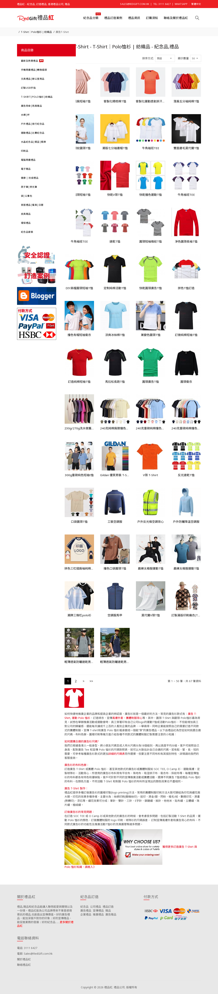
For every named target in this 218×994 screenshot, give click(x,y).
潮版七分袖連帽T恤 (115, 148)
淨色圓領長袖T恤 (186, 241)
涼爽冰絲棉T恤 (115, 335)
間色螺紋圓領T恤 (79, 148)
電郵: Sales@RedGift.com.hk (34, 953)
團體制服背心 (134, 718)
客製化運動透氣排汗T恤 (151, 101)
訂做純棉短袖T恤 (186, 335)
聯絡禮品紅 (24, 965)
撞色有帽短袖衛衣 (79, 335)
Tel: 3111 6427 (162, 4)
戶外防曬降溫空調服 (186, 522)
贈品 (108, 910)
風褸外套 (117, 718)
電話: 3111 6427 (27, 948)
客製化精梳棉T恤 (115, 101)
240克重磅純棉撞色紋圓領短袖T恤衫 (186, 428)
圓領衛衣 (186, 382)
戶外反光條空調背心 (150, 522)
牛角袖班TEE (150, 148)
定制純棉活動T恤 (115, 288)
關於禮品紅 (24, 959)
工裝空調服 (115, 522)
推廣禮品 (98, 914)
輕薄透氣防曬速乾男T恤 (79, 662)
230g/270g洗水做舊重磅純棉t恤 (79, 428)
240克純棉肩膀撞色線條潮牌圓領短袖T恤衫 (115, 428)
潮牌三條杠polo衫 (79, 615)
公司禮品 (95, 906)
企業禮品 (85, 914)
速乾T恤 (114, 241)
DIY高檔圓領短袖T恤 (79, 288)
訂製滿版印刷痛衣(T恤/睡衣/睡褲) (186, 615)
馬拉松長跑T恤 (115, 382)
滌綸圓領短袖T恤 (79, 195)
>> (91, 681)
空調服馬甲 (115, 615)
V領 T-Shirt (150, 475)
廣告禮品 (85, 910)
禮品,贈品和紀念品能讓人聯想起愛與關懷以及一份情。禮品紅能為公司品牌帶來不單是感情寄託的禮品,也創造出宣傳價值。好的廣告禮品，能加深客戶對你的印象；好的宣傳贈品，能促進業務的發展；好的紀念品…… (45, 914)
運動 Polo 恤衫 (81, 718)
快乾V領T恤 (115, 195)
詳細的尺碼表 (116, 754)
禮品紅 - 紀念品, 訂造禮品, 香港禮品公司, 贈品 (43, 4)
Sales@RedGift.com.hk (134, 4)
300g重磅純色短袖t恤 (79, 475)
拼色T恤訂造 (186, 288)
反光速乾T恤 (186, 475)
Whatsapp (181, 4)
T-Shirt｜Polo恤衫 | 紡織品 (36, 32)
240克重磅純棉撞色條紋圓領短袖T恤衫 (151, 428)
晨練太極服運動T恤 (150, 568)
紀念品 (84, 906)
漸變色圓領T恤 (150, 335)
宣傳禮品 (98, 910)
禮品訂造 (108, 906)
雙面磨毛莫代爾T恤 (186, 148)
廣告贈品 (110, 914)
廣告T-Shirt (62, 32)
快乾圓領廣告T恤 (150, 288)
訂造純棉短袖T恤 (79, 382)
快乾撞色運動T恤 (150, 195)
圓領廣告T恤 (150, 382)
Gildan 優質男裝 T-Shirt (115, 475)
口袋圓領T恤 (79, 522)
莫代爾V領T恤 (150, 615)
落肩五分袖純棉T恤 (186, 101)
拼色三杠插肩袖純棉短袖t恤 (79, 568)
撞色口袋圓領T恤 (115, 568)
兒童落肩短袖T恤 (79, 101)
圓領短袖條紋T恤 (150, 241)
